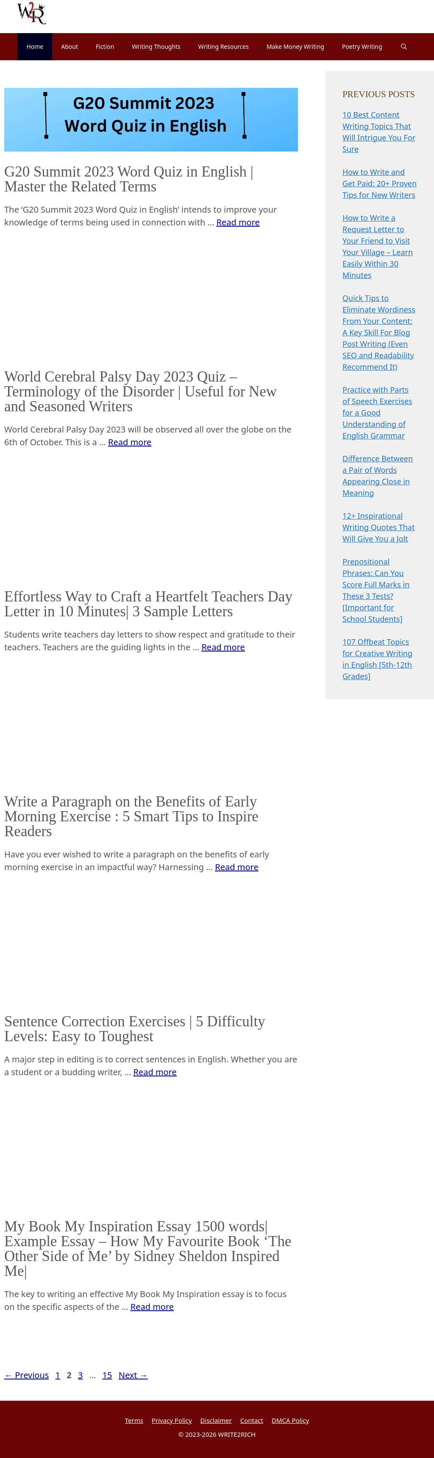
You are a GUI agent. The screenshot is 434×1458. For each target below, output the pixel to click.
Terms (134, 1420)
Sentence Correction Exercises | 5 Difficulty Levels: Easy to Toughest (134, 1029)
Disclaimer (216, 1420)
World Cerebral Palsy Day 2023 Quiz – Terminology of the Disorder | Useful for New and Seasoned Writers (140, 391)
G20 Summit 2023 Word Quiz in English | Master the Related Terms (128, 179)
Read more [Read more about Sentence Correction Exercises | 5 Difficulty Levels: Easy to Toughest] (154, 1072)
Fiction (105, 46)
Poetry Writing (362, 46)
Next (133, 1375)
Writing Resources (223, 46)
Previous (26, 1375)
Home (34, 46)
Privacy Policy (172, 1420)
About (69, 46)
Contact (251, 1420)
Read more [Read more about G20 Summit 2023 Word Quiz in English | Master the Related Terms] (237, 222)
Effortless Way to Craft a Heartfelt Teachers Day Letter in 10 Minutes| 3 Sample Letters (148, 604)
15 (108, 1375)
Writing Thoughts (156, 46)
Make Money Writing (295, 46)
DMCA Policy (290, 1420)
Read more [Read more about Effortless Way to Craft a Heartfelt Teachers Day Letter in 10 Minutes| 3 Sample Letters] (223, 647)
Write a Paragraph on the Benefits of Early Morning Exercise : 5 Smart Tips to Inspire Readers (131, 816)
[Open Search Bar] (404, 46)
